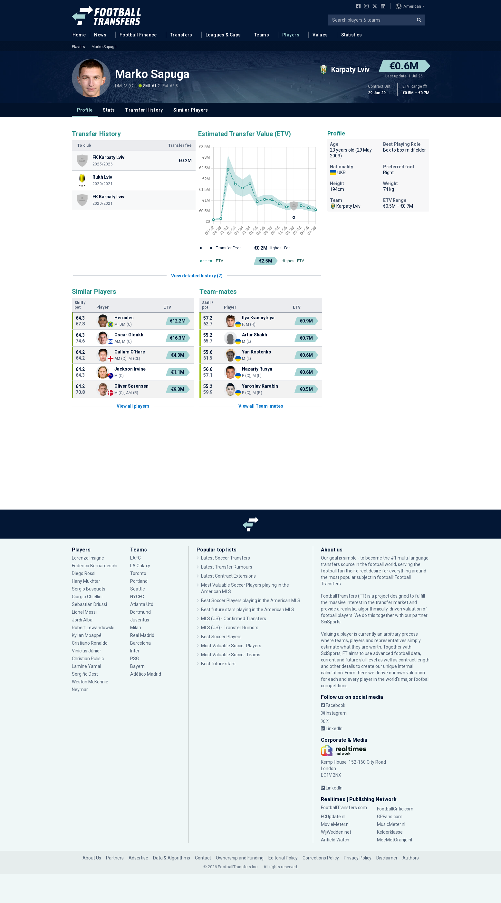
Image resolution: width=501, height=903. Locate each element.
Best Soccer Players (221, 636)
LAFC (135, 558)
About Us (91, 857)
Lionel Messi (84, 612)
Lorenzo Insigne (88, 558)
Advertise (138, 857)
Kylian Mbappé (86, 635)
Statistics (351, 34)
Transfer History (144, 110)
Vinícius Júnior (86, 650)
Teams (261, 34)
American (408, 6)
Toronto (138, 573)
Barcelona (140, 643)
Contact (203, 857)
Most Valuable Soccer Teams (230, 654)
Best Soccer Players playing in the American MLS (250, 600)
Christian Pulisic (88, 658)
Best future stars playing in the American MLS (247, 609)
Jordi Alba (82, 619)
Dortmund (140, 612)
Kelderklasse (390, 832)
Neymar (80, 689)
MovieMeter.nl (335, 824)
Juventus (139, 619)
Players (290, 34)
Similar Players (190, 110)
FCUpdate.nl (333, 816)
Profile (85, 110)
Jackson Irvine (130, 369)
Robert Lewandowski (93, 627)
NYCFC (137, 596)
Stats (109, 110)
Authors (410, 857)
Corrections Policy (321, 857)
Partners (115, 857)
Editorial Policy (283, 857)
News (100, 34)
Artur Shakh (254, 334)
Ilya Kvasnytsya (258, 317)
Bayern (137, 666)
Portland (139, 581)
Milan (135, 627)
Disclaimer (387, 857)
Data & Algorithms (171, 857)
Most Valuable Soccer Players (231, 645)
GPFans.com (389, 816)
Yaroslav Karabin (260, 386)
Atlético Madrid (145, 674)
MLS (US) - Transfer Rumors (229, 627)
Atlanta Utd (141, 604)
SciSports (331, 621)
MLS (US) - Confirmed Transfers (233, 618)
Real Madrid (142, 635)
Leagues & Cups (223, 34)
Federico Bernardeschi (94, 565)
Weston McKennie (90, 681)
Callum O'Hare (129, 351)
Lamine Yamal (86, 666)
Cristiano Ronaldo (90, 643)
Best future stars (218, 663)
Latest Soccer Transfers (225, 558)
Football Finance (138, 34)
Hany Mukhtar (86, 581)
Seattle (137, 588)
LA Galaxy (140, 565)
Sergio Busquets (88, 588)
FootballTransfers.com (344, 807)
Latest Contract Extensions (228, 576)
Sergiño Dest (85, 674)
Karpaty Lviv (345, 206)
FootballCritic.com (395, 808)
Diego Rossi (83, 573)
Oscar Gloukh (128, 334)
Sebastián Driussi (89, 604)
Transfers (181, 34)
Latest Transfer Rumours (226, 567)
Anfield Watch (335, 839)
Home (77, 34)
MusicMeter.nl (391, 824)
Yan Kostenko (256, 351)
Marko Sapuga (104, 47)
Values (320, 34)
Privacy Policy (357, 857)
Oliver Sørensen (131, 386)
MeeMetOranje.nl (394, 839)
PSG (134, 658)
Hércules (124, 317)
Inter (135, 650)
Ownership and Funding (240, 857)
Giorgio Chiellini (87, 596)
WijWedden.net (336, 832)
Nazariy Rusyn (257, 369)
